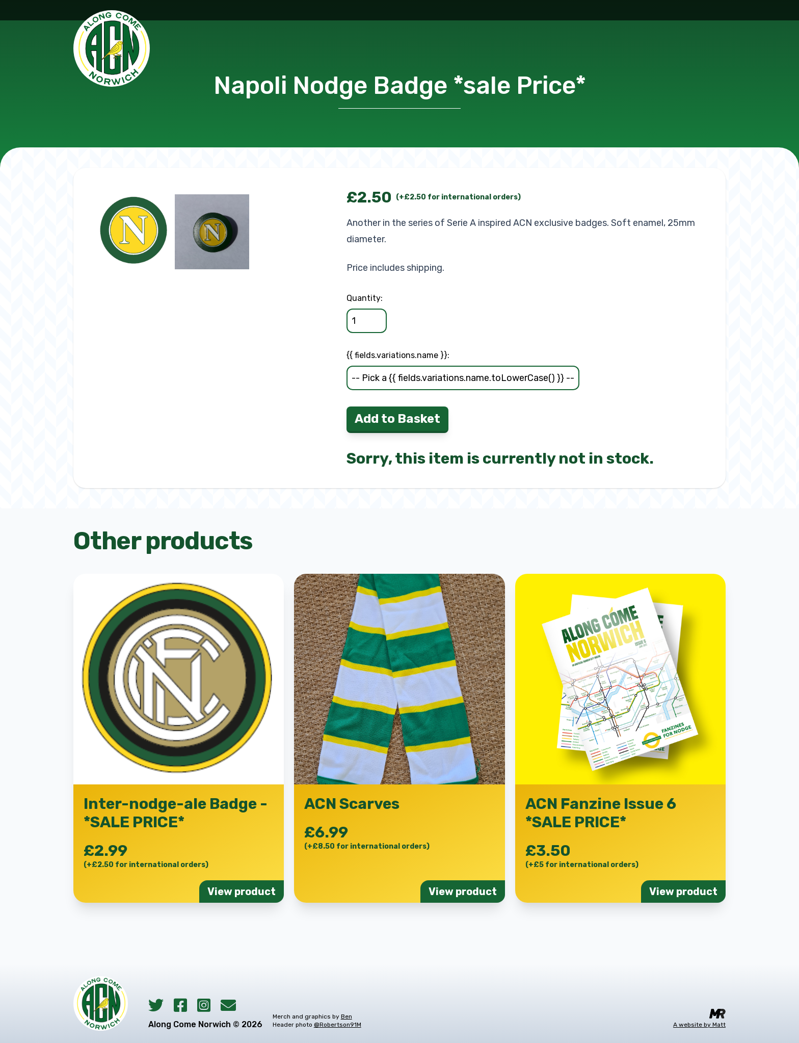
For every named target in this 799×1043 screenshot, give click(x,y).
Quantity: (365, 298)
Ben (346, 1016)
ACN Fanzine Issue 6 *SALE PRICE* (600, 813)
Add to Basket (397, 419)
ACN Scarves (352, 804)
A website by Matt (699, 1024)
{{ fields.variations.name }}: (398, 355)
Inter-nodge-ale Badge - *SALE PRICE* (176, 813)
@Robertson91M (337, 1024)
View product (241, 891)
